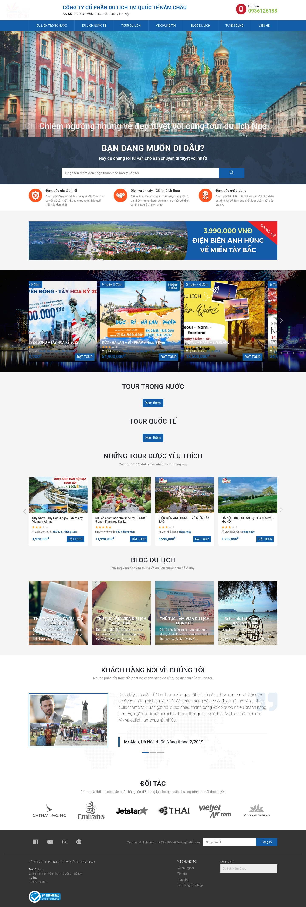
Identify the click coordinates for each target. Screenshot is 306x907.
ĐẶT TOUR (97, 357)
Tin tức (182, 873)
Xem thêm (153, 403)
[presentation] (24, 321)
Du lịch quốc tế (94, 25)
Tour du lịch (131, 25)
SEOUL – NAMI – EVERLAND (220, 342)
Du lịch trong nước (51, 25)
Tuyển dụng (234, 25)
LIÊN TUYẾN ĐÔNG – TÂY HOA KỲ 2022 (61, 342)
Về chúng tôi (166, 25)
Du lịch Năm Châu (234, 868)
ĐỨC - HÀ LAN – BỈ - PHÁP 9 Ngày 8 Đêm (146, 342)
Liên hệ (264, 25)
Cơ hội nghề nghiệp (190, 885)
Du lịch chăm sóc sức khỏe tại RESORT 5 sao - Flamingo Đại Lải (121, 519)
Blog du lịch (200, 25)
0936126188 (262, 11)
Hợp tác (182, 879)
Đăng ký (266, 842)
